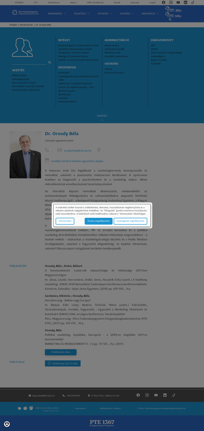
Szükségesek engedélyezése (130, 221)
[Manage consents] (7, 424)
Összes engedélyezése (99, 221)
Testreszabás (65, 221)
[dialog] (102, 215)
